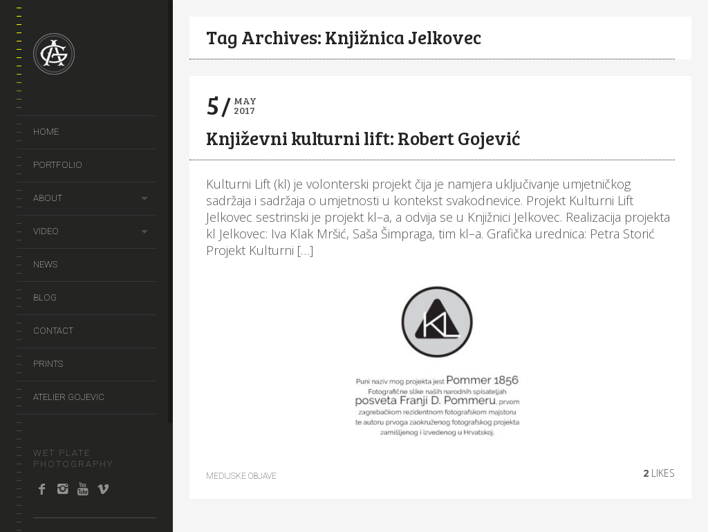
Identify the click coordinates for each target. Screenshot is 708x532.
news (45, 264)
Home (46, 131)
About (47, 198)
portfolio (57, 165)
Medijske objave (241, 476)
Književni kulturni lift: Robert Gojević (363, 138)
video (46, 231)
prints (48, 364)
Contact (53, 330)
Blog (45, 297)
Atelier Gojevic (68, 397)
